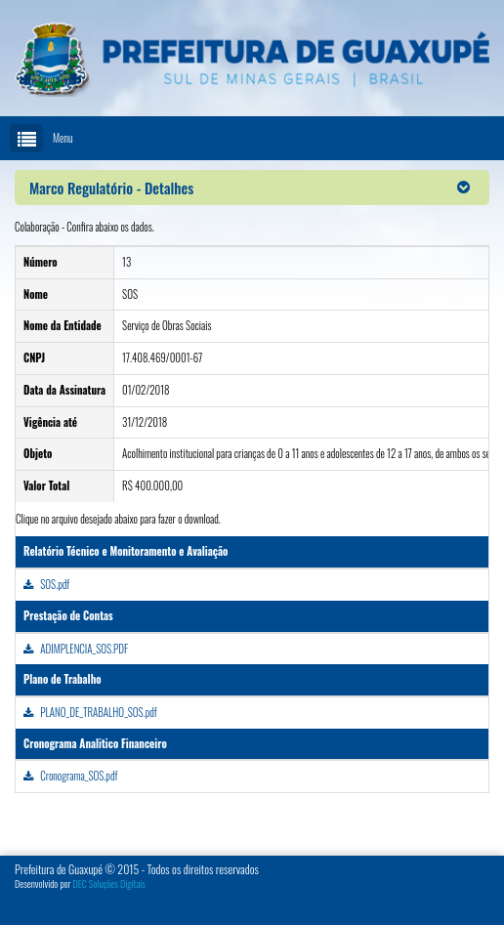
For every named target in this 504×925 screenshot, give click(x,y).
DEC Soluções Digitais (109, 883)
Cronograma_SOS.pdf (70, 775)
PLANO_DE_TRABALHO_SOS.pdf (90, 712)
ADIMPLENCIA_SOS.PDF (75, 648)
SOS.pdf (46, 584)
